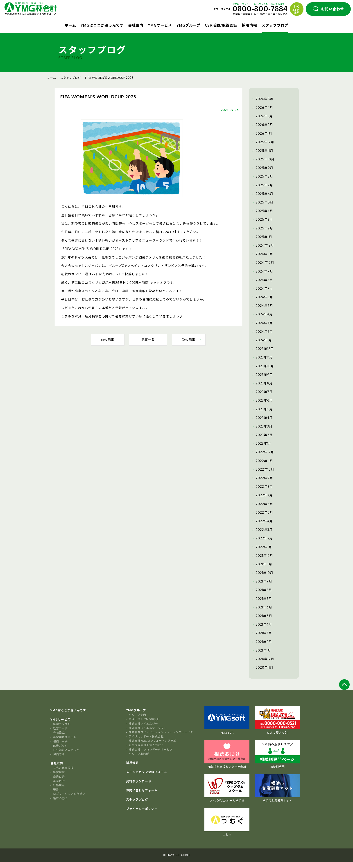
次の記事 (192, 340)
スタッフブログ (275, 25)
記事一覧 (148, 340)
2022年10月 (262, 469)
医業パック (60, 745)
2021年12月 (262, 556)
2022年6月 (262, 504)
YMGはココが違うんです (102, 25)
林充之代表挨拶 (63, 768)
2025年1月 (261, 237)
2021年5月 (261, 616)
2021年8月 (261, 590)
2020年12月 (262, 659)
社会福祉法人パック (66, 750)
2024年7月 (262, 289)
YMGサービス (160, 25)
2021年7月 (261, 599)
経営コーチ (60, 728)
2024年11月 (262, 254)
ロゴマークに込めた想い (69, 793)
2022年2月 (262, 538)
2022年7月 (262, 495)
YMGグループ (188, 25)
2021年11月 (261, 564)
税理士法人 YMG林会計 (144, 719)
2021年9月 (261, 581)
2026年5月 (262, 99)
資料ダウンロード (138, 781)
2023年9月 (262, 375)
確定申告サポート (65, 737)
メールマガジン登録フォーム (146, 772)
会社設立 (59, 732)
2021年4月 (261, 624)
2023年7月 (262, 392)
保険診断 (59, 754)
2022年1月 (261, 547)
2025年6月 (262, 194)
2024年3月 (262, 323)
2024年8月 (262, 280)
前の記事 (104, 340)
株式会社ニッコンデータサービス (151, 749)
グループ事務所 (139, 754)
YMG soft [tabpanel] (226, 720)
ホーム (70, 25)
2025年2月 (262, 228)
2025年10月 (262, 159)
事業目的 (59, 781)
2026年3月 (262, 116)
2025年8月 (262, 176)
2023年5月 (262, 409)
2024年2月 (262, 332)
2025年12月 (262, 142)
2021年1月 (261, 650)
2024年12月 (262, 245)
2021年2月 (261, 642)
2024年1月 (261, 340)
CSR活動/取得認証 (221, 25)
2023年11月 (262, 357)
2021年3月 (261, 633)
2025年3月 (262, 219)
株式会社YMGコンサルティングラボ (152, 740)
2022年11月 (262, 461)
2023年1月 (261, 443)
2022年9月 (262, 478)
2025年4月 (262, 211)
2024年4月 (262, 314)
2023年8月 (262, 383)
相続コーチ (60, 741)
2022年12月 (262, 452)
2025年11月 (262, 151)
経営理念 (59, 772)
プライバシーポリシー (142, 809)
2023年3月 (261, 426)
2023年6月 (262, 400)
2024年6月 (262, 297)
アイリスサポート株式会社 (146, 736)
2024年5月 (262, 306)
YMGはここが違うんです (68, 710)
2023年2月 (262, 435)
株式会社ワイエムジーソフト (148, 728)
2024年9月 (262, 271)
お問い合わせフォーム (142, 790)
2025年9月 (262, 168)
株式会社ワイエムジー (143, 723)
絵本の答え (60, 798)
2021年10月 (262, 573)
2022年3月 (262, 530)
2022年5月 (262, 513)
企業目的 (59, 776)
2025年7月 (262, 185)
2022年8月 (262, 487)
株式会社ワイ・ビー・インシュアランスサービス (161, 732)
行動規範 (59, 785)
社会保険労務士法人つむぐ (146, 745)
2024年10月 (262, 263)
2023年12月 (262, 349)
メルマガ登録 (296, 8)
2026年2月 (262, 125)
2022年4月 (262, 521)
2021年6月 (261, 607)
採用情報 (249, 25)
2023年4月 (262, 418)
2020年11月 (262, 668)
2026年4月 (262, 108)
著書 (56, 789)
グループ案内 (137, 714)
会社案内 (135, 25)
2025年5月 (262, 202)
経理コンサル (62, 724)
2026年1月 (261, 134)
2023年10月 (262, 366)
